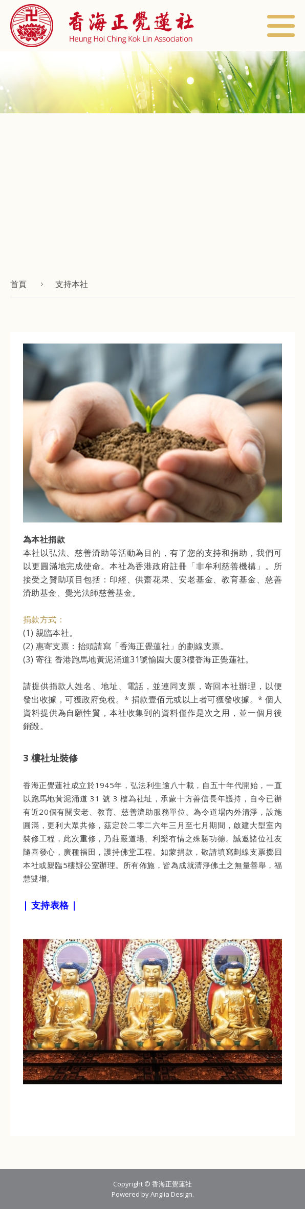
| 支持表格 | (50, 905)
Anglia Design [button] (171, 1194)
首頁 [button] (18, 284)
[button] (102, 25)
